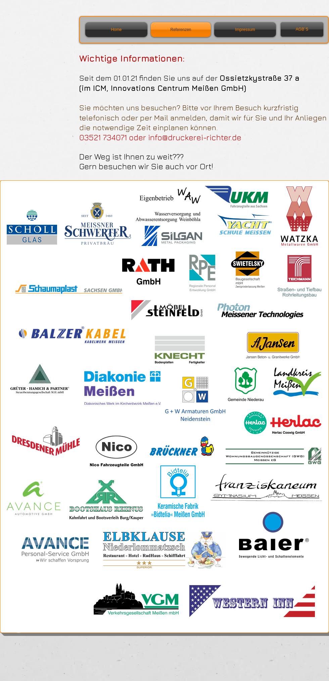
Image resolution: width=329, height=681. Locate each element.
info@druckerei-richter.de (194, 137)
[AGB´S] (302, 29)
